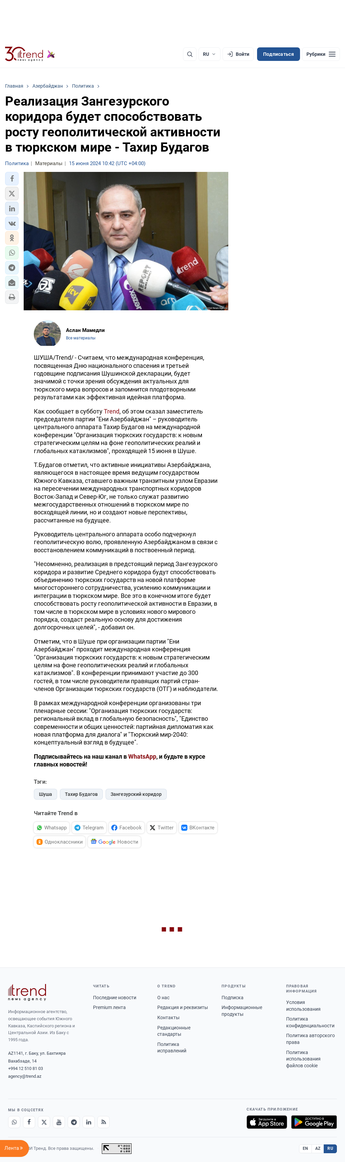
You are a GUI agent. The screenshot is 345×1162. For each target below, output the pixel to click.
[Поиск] (190, 54)
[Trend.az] (30, 54)
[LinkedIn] (89, 1122)
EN (305, 1148)
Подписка (233, 997)
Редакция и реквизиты (182, 1007)
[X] (44, 1122)
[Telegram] (74, 1122)
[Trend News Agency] (27, 992)
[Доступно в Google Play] (314, 1122)
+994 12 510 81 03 (25, 1068)
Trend (111, 411)
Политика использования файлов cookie (303, 1059)
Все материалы (80, 338)
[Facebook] (29, 1122)
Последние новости (114, 997)
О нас (163, 997)
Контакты (168, 1017)
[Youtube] (59, 1122)
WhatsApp (142, 756)
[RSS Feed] (103, 1122)
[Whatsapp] (14, 1122)
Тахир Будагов (81, 794)
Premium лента (109, 1007)
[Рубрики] (321, 54)
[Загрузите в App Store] (267, 1122)
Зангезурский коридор (136, 794)
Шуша (45, 794)
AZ (318, 1148)
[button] (11, 178)
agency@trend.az (24, 1076)
